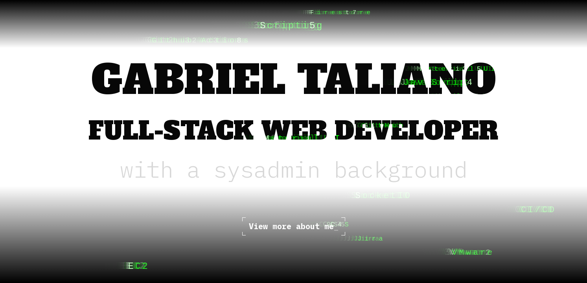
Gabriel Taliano (294, 80)
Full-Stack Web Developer (293, 131)
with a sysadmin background (293, 169)
